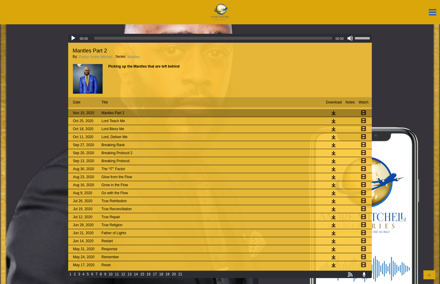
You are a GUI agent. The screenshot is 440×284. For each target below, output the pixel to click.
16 (148, 274)
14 (136, 274)
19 (167, 274)
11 (117, 274)
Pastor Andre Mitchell (95, 57)
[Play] (73, 38)
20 (174, 274)
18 (161, 274)
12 (123, 274)
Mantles (133, 57)
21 (180, 274)
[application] (220, 38)
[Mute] (350, 38)
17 (155, 274)
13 (129, 274)
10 (110, 274)
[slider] (213, 38)
